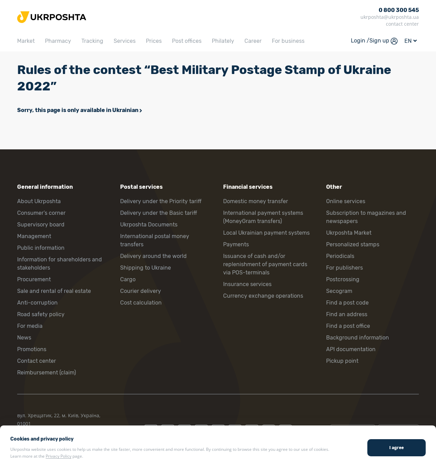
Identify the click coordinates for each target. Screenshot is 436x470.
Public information (41, 248)
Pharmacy (58, 41)
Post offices (187, 41)
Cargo (128, 279)
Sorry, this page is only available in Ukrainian (77, 110)
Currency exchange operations (263, 296)
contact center (402, 24)
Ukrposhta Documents (148, 224)
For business (288, 41)
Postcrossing (342, 279)
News (24, 337)
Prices (154, 41)
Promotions (31, 349)
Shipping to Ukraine (145, 267)
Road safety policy (41, 314)
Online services (345, 201)
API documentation (351, 349)
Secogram (339, 291)
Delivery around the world (153, 256)
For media (30, 326)
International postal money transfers (154, 240)
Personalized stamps (352, 244)
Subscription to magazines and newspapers (366, 217)
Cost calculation (141, 302)
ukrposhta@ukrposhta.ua (389, 17)
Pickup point (342, 361)
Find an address (346, 314)
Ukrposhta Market (348, 233)
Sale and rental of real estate (54, 291)
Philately (223, 41)
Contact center (36, 361)
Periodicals (340, 256)
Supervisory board (41, 224)
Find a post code (347, 302)
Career (253, 41)
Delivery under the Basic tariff (158, 213)
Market (26, 41)
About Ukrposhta (39, 201)
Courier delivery (140, 291)
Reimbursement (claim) (46, 372)
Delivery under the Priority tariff (161, 201)
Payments (236, 244)
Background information (357, 337)
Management (34, 236)
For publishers (344, 267)
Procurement (34, 279)
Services (125, 41)
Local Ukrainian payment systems (266, 233)
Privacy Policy (58, 456)
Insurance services (247, 284)
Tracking (92, 41)
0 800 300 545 (399, 10)
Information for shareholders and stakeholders (59, 263)
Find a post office (348, 326)
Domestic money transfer (255, 201)
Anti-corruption (37, 302)
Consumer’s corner (41, 213)
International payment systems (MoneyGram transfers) (263, 217)
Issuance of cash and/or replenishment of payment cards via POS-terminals (265, 264)
